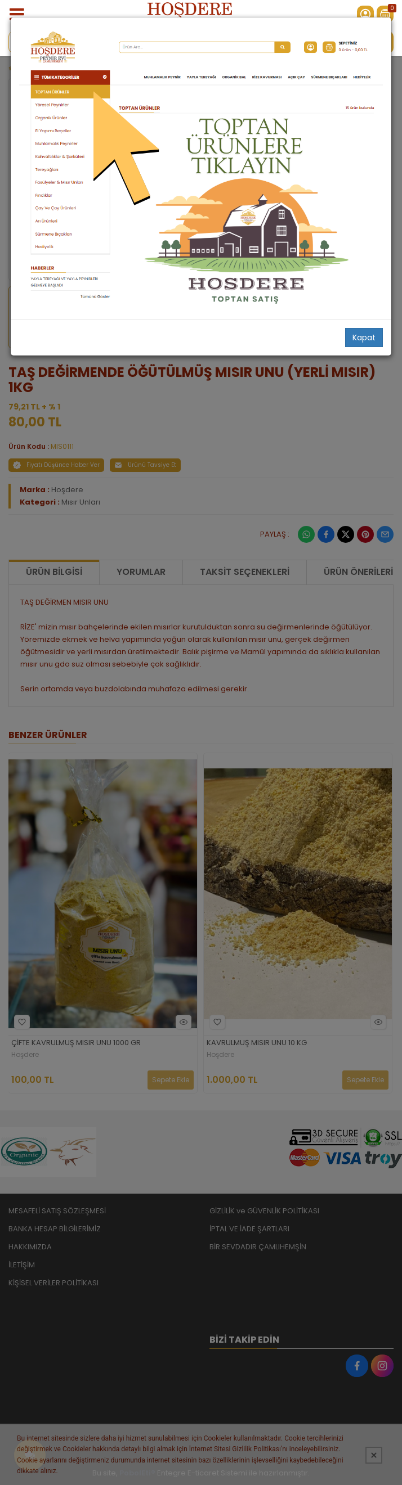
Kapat (364, 337)
